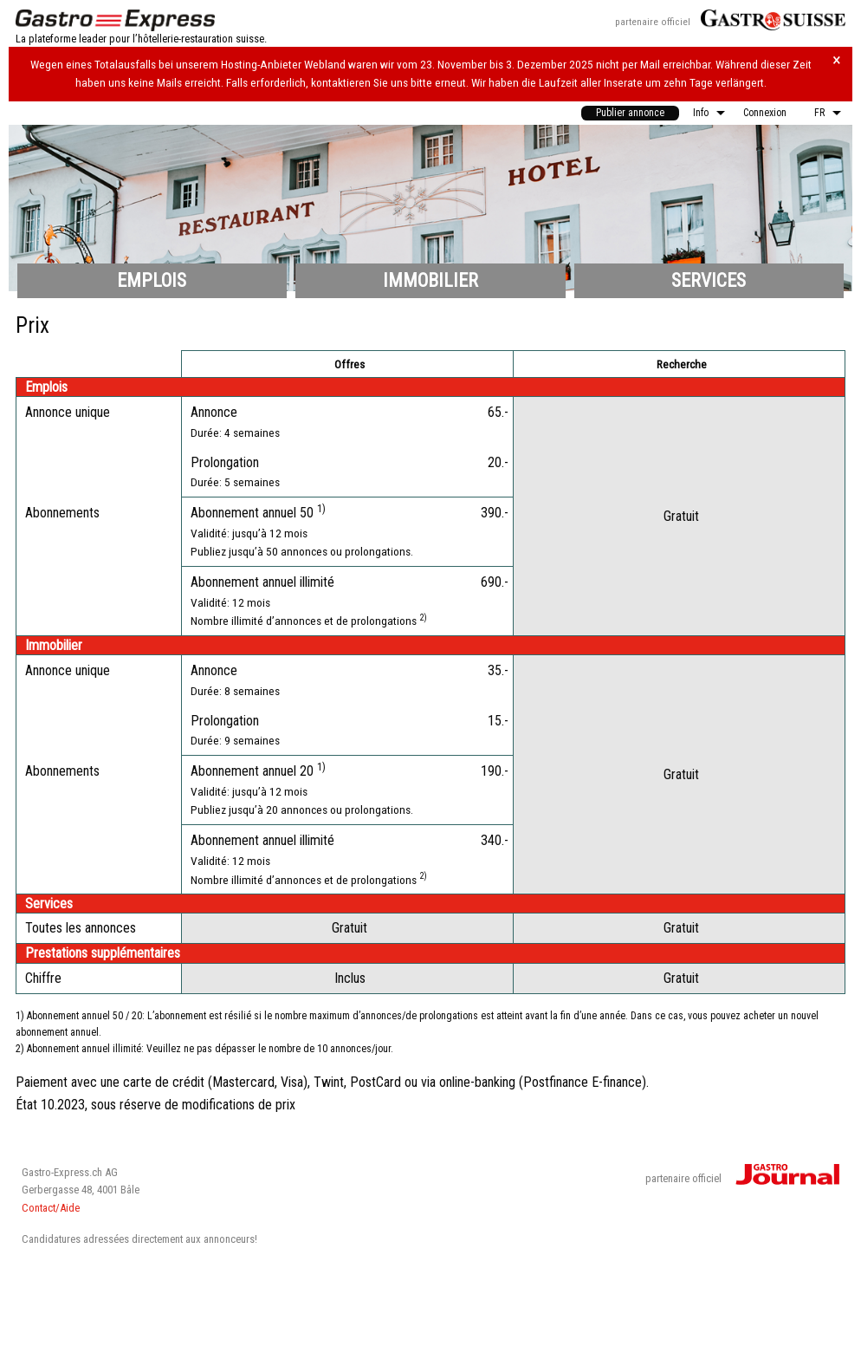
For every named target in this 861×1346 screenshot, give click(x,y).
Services (708, 280)
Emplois (151, 280)
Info (701, 113)
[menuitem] (630, 113)
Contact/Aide (51, 1207)
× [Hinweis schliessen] (836, 60)
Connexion (765, 113)
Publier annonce (630, 113)
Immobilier (430, 280)
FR (819, 113)
